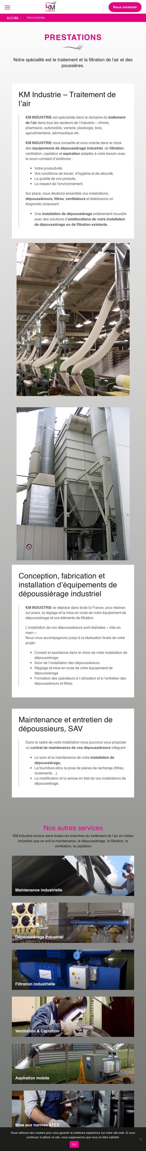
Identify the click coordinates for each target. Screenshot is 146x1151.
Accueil (13, 18)
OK (74, 1144)
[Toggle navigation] (7, 7)
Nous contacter (125, 7)
